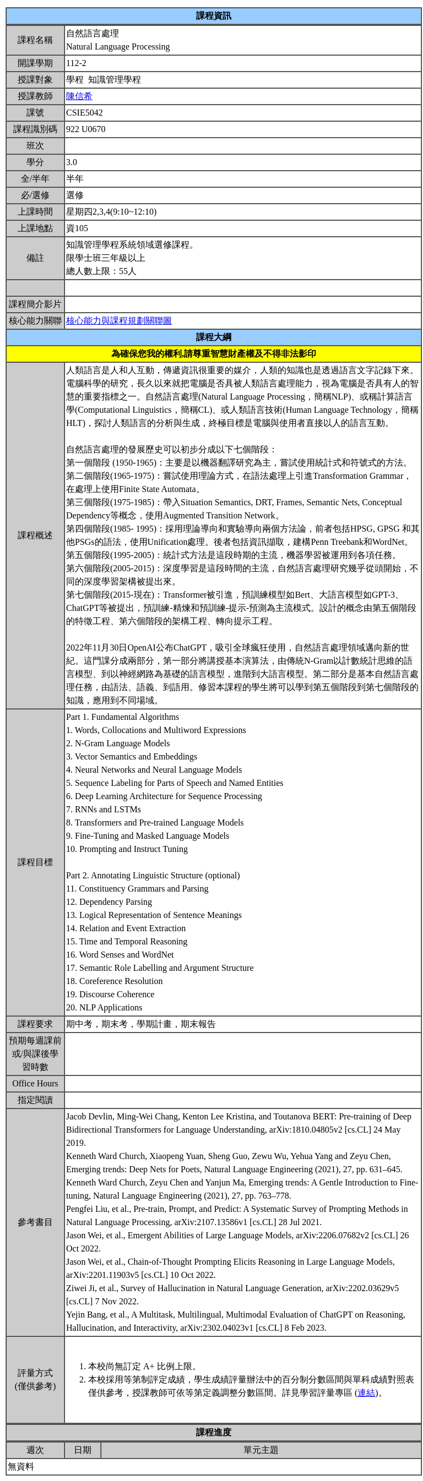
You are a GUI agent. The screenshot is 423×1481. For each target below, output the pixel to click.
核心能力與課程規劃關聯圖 (119, 320)
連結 (366, 1392)
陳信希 (79, 96)
